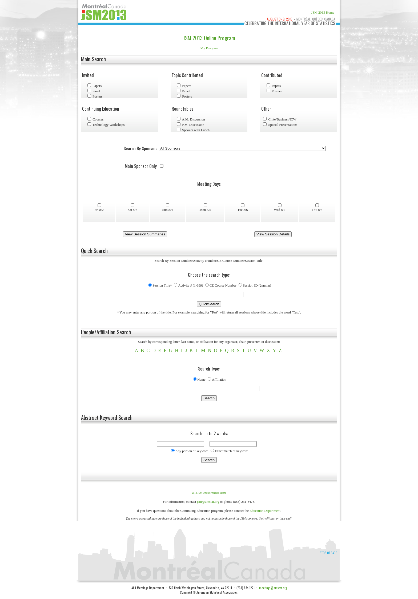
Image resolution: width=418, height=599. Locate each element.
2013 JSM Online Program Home (209, 492)
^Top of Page (328, 553)
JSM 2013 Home (322, 12)
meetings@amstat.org (273, 587)
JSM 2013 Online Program (209, 38)
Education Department (265, 511)
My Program (209, 48)
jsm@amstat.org (208, 502)
